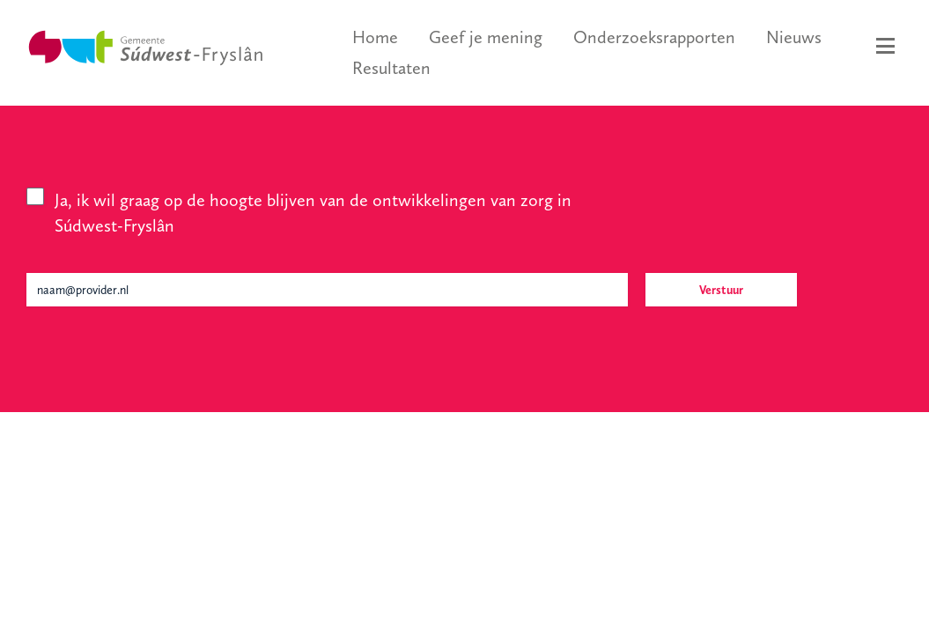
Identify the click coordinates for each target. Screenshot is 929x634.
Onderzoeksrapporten (654, 37)
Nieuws (794, 37)
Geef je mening (485, 37)
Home (375, 37)
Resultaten (391, 67)
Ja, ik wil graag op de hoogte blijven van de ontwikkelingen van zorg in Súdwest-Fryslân (313, 212)
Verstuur (721, 290)
